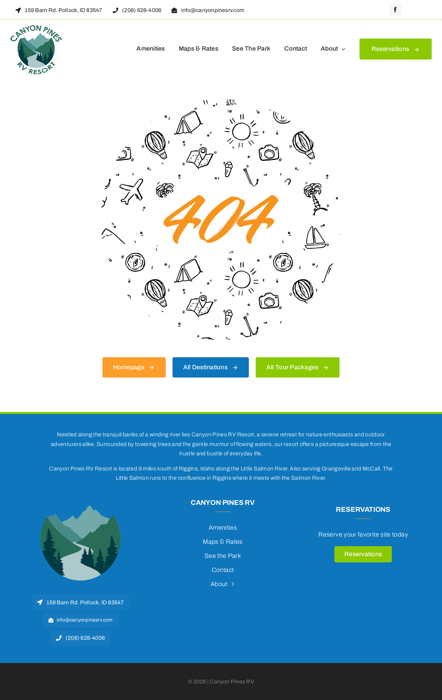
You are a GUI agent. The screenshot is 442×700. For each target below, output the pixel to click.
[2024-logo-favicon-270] (80, 501)
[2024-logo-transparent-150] (36, 26)
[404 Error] (221, 102)
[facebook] (395, 9)
